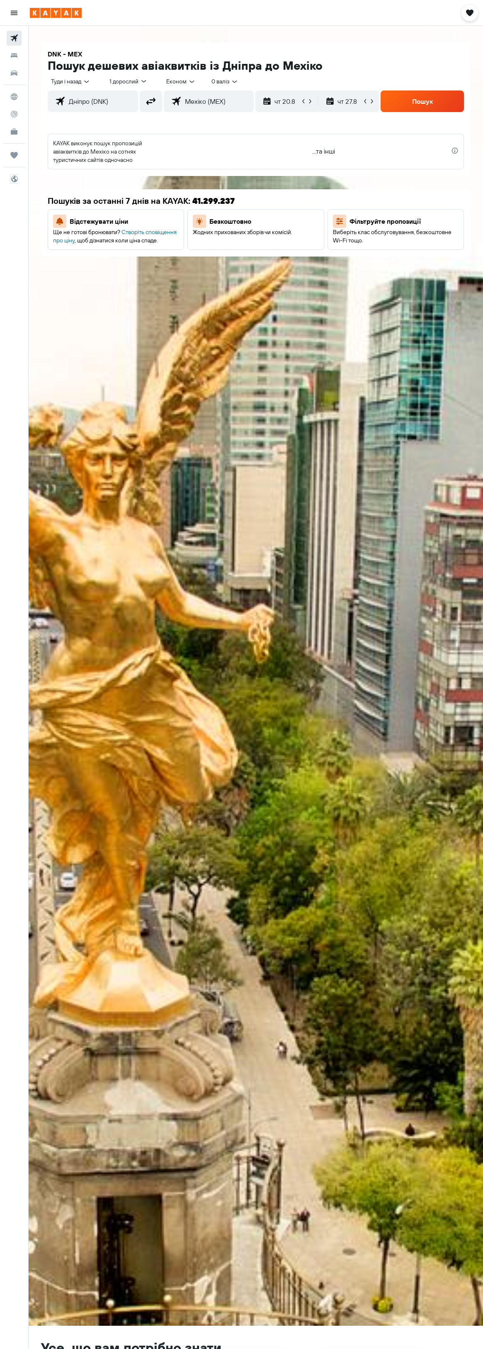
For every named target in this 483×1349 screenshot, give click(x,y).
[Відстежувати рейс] (14, 114)
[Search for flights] (14, 38)
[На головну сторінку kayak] (56, 13)
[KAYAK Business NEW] (14, 131)
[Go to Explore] (14, 96)
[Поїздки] (14, 155)
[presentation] (455, 150)
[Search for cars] (14, 73)
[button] (14, 13)
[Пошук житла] (14, 55)
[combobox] (181, 81)
